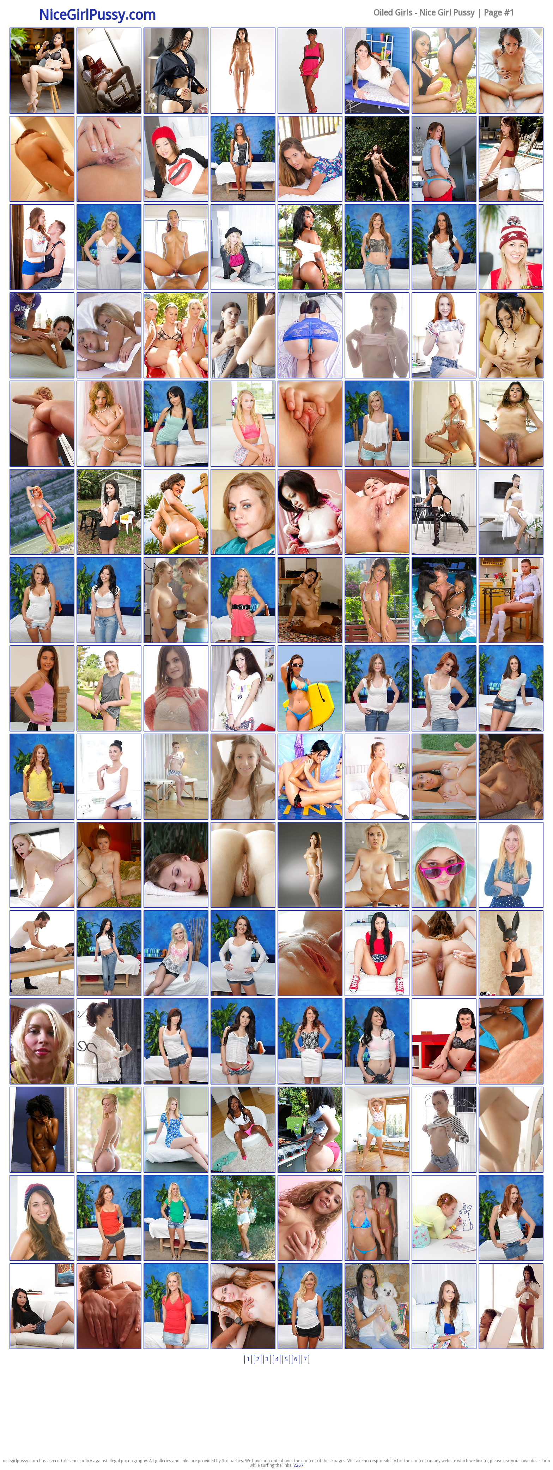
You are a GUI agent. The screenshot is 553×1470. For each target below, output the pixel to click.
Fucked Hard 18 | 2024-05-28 (511, 1218)
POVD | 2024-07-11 (377, 865)
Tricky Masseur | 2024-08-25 (377, 335)
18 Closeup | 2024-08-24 (42, 424)
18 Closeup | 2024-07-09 (42, 1041)
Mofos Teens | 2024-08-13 (109, 512)
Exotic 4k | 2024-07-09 (444, 953)
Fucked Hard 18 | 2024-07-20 (109, 600)
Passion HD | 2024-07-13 (42, 865)
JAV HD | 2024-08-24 (511, 335)
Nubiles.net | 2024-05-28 (42, 1306)
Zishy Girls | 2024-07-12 (109, 865)
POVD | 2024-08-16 (310, 424)
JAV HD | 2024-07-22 (310, 512)
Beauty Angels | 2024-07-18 (243, 777)
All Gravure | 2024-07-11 (310, 865)
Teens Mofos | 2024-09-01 (511, 247)
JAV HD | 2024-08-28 (310, 335)
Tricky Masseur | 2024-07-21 (511, 512)
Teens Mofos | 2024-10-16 (176, 159)
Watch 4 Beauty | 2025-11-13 (176, 71)
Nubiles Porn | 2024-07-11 (42, 953)
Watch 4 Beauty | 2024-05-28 (377, 1306)
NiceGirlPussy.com (97, 15)
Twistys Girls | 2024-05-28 (377, 1218)
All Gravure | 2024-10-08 (377, 159)
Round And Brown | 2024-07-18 (444, 600)
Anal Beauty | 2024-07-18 (243, 688)
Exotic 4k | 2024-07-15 (444, 777)
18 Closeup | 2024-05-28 (310, 1218)
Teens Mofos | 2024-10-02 (243, 247)
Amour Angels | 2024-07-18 (511, 600)
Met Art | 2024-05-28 (243, 1218)
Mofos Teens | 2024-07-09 (511, 953)
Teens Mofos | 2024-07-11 (444, 865)
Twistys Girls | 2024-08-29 (176, 335)
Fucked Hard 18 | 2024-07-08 (109, 1218)
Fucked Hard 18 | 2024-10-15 (243, 159)
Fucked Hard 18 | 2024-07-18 (377, 688)
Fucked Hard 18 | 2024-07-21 (42, 600)
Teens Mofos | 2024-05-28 (444, 1306)
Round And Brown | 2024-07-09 (243, 1130)
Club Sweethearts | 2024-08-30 (42, 335)
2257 (298, 1465)
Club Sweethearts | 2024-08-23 (109, 424)
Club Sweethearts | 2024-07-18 (310, 777)
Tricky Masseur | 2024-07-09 (109, 1041)
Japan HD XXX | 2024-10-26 (42, 159)
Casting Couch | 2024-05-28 (243, 1306)
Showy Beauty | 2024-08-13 (42, 512)
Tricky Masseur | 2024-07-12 (176, 865)
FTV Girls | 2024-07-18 (109, 688)
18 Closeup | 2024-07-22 (377, 512)
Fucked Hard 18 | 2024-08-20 (176, 424)
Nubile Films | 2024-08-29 (109, 335)
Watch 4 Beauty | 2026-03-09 (42, 71)
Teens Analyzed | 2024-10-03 (42, 247)
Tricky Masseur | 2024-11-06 (377, 71)
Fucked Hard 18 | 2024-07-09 (176, 1041)
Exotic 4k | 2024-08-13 (444, 424)
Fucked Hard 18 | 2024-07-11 (109, 953)
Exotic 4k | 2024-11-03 (511, 71)
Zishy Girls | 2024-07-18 (310, 600)
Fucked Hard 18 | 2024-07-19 (243, 600)
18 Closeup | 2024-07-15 (377, 777)
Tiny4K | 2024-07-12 (243, 865)
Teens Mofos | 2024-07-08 (42, 1218)
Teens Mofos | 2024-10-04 (444, 159)
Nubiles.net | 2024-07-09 (444, 1041)
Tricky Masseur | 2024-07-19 (176, 600)
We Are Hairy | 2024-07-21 (444, 512)
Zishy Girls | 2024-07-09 (42, 1130)
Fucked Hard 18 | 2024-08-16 (377, 424)
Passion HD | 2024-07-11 (310, 953)
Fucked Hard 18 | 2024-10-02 (109, 247)
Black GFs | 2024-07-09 (511, 1041)
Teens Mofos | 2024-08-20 (243, 424)
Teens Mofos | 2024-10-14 (310, 159)
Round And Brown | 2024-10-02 (310, 247)
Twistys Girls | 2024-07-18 (310, 688)
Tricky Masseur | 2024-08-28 (243, 335)
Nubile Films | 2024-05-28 (511, 1306)
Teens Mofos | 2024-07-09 (109, 1130)
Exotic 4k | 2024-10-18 (109, 159)
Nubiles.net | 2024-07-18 (377, 600)
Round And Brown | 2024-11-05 (444, 71)
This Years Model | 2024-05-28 (444, 1218)
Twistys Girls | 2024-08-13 (243, 512)
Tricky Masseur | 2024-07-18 (42, 688)
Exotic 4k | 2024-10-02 (176, 247)
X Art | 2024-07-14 (511, 777)
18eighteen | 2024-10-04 (511, 159)
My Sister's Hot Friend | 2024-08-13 (176, 512)
